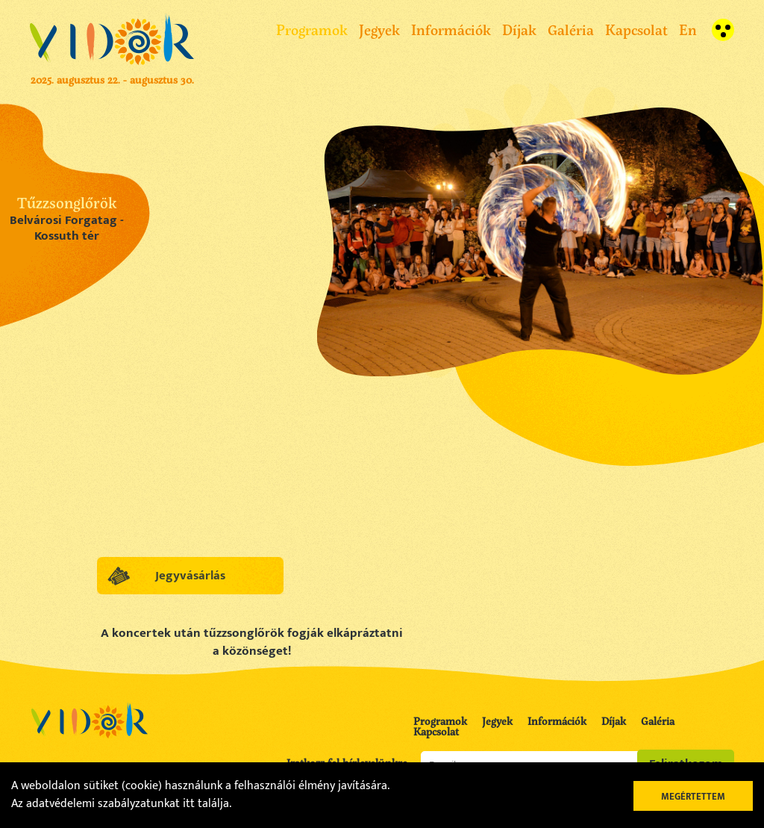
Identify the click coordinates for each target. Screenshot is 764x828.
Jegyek (379, 29)
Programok (312, 29)
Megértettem (693, 796)
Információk (451, 29)
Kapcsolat (636, 29)
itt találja (206, 804)
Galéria (571, 29)
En (688, 29)
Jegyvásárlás (190, 575)
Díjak (519, 29)
